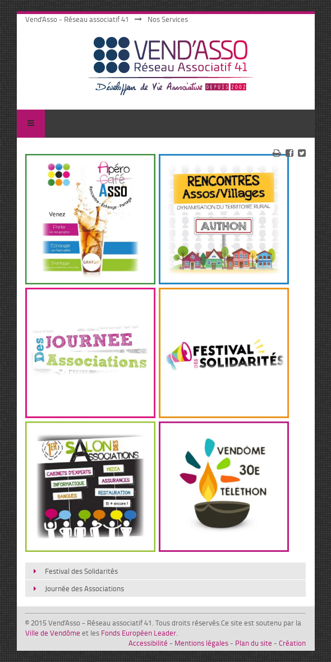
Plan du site (253, 643)
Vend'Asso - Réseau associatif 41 (77, 19)
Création (292, 643)
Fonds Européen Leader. (139, 633)
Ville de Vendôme (52, 633)
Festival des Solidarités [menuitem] (81, 571)
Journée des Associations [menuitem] (84, 588)
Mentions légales (201, 643)
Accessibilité (148, 643)
